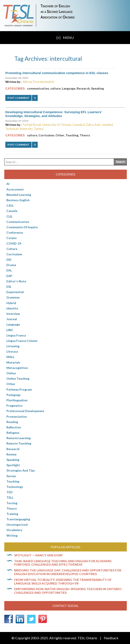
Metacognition (17, 368)
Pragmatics (14, 405)
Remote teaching (18, 443)
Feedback (111, 638)
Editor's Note (16, 281)
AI (7, 184)
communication (38, 88)
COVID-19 (13, 243)
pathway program (19, 389)
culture (55, 88)
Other (59, 135)
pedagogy (13, 395)
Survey (11, 476)
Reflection (13, 427)
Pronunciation (16, 416)
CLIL (9, 216)
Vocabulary (14, 530)
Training (12, 514)
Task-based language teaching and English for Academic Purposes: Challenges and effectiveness (63, 562)
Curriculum (46, 135)
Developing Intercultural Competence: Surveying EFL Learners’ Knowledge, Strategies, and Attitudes (53, 114)
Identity (12, 308)
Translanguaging (18, 519)
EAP (9, 276)
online (11, 373)
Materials (13, 362)
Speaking (97, 88)
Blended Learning (18, 194)
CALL (10, 205)
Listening (12, 346)
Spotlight (13, 465)
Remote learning (18, 438)
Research (83, 88)
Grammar (13, 297)
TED (9, 492)
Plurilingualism (16, 400)
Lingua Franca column (21, 341)
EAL (9, 270)
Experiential (15, 292)
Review (11, 454)
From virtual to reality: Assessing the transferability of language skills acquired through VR (63, 581)
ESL (8, 286)
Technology (14, 487)
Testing (11, 503)
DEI (8, 259)
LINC (9, 330)
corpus (11, 238)
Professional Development (25, 411)
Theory (85, 135)
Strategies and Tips (20, 470)
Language (68, 88)
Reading (12, 422)
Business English (18, 200)
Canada (11, 211)
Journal (11, 319)
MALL (10, 357)
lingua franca (16, 335)
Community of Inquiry (22, 227)
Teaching (72, 135)
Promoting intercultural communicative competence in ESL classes (56, 73)
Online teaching (17, 378)
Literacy (12, 351)
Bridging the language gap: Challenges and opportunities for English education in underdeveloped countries (67, 572)
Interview (13, 313)
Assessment (15, 189)
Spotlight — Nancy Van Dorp (38, 555)
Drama (11, 265)
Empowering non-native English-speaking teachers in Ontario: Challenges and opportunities (68, 590)
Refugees (12, 432)
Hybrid (11, 303)
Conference (14, 232)
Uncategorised (17, 524)
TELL (9, 497)
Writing (12, 535)
